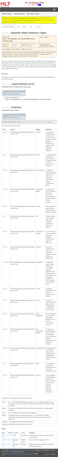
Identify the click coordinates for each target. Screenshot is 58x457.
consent (5, 132)
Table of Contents (10, 453)
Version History (28, 453)
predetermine (6, 348)
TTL (31, 26)
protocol (5, 375)
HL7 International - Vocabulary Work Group (21, 450)
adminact (5, 231)
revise (9, 435)
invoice (5, 300)
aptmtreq (5, 189)
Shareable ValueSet (12, 93)
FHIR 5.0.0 (7, 451)
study (4, 363)
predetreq (5, 329)
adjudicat (5, 313)
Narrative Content (8, 26)
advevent (5, 170)
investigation (6, 262)
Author (23, 432)
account (5, 288)
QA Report (19, 453)
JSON (24, 26)
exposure (5, 246)
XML (17, 26)
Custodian (15, 432)
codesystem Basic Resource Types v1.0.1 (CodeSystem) (37, 121)
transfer (5, 206)
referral (5, 154)
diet (4, 216)
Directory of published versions (24, 22)
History (38, 26)
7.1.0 (42, 20)
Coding (35, 415)
